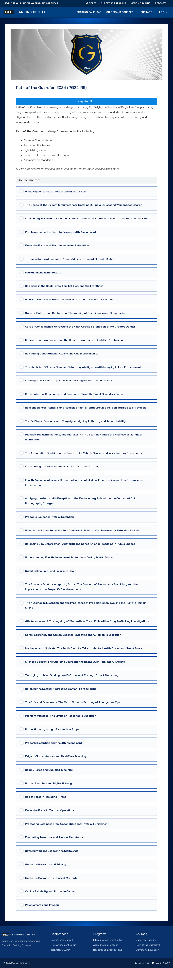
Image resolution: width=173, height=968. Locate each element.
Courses (141, 934)
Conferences (59, 934)
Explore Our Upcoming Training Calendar (31, 3)
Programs (99, 934)
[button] (135, 12)
